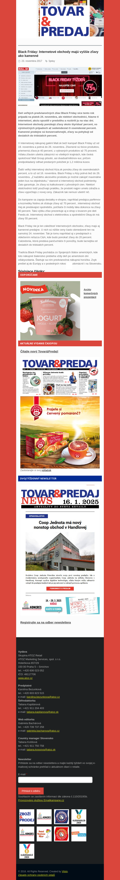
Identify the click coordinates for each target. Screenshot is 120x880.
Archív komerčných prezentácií (91, 293)
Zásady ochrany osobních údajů (36, 874)
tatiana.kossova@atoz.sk (41, 749)
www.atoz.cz (25, 678)
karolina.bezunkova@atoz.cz (43, 696)
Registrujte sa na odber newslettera (45, 622)
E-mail (22, 774)
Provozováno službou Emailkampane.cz (41, 800)
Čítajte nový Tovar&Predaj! (39, 351)
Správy (51, 61)
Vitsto (65, 871)
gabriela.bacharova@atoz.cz (43, 730)
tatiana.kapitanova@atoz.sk (43, 711)
